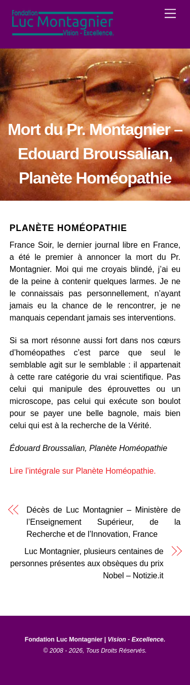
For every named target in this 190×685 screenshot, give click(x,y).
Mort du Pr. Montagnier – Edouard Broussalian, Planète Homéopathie (95, 153)
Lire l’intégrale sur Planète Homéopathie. (83, 471)
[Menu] (170, 14)
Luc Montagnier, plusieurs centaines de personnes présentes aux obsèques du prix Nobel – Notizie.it (87, 563)
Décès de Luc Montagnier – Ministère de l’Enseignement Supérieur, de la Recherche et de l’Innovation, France (103, 522)
